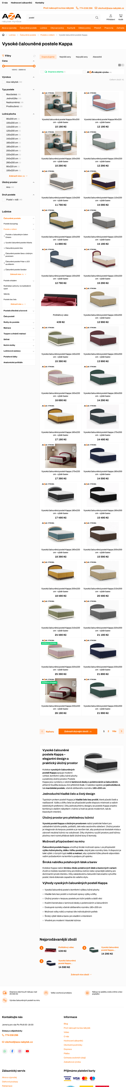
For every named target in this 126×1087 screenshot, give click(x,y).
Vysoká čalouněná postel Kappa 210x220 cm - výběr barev (60, 629)
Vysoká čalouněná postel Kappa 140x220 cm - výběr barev (60, 355)
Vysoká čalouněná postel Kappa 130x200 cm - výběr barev (60, 277)
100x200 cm (13, 123)
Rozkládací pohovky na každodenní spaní (17, 287)
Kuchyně (71, 28)
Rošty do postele (11, 322)
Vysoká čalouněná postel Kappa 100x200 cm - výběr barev (60, 160)
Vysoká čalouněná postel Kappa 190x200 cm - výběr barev (103, 511)
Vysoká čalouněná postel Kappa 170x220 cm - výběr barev (60, 472)
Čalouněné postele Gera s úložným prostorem (18, 255)
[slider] (3, 66)
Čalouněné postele (28, 28)
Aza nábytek (14, 82)
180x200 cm (13, 146)
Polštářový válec (60, 315)
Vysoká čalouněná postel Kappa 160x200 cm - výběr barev (103, 394)
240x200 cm (13, 158)
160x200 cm (13, 142)
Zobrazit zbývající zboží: (78, 731)
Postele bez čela (10, 299)
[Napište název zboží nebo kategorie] (63, 17)
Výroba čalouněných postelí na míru (25, 1000)
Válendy (7, 294)
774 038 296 (86, 8)
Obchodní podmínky (73, 1045)
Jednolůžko (13, 98)
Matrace (7, 328)
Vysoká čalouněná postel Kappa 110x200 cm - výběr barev (60, 199)
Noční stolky (9, 345)
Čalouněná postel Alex (14, 248)
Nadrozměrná (14, 102)
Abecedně (97, 57)
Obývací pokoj (57, 28)
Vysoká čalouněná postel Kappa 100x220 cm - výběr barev (103, 160)
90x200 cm (13, 119)
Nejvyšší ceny (82, 57)
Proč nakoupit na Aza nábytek (58, 8)
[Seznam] (122, 65)
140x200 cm (13, 139)
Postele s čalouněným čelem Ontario (16, 236)
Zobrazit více (17, 176)
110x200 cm (13, 127)
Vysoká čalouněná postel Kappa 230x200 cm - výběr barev (102, 668)
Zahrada (120, 28)
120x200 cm (13, 131)
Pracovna (108, 28)
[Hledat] (97, 17)
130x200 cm (13, 135)
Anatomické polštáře (13, 362)
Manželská (13, 94)
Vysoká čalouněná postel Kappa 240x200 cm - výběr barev (103, 707)
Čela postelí (9, 316)
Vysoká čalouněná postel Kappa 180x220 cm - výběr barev (60, 511)
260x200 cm (13, 162)
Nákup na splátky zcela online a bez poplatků (107, 993)
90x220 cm (13, 166)
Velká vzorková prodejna (61, 993)
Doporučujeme (48, 57)
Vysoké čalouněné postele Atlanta (18, 243)
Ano (10, 187)
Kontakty (39, 3)
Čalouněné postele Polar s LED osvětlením (17, 263)
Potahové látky (10, 357)
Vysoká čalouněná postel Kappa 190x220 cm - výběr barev (60, 551)
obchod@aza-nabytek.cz (111, 8)
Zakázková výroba (72, 1062)
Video (66, 1032)
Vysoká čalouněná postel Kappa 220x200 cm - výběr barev (102, 629)
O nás (5, 3)
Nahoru (50, 731)
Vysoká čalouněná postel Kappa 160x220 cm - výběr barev (60, 433)
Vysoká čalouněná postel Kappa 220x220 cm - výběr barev (60, 668)
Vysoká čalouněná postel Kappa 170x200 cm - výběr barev (103, 433)
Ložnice (43, 28)
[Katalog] (119, 65)
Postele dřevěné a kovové (15, 311)
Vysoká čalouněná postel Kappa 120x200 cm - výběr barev (60, 238)
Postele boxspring (11, 224)
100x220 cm (13, 170)
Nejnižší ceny (65, 57)
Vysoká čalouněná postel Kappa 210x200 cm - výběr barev (103, 590)
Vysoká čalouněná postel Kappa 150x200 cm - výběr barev (103, 355)
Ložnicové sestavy (12, 351)
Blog (66, 1024)
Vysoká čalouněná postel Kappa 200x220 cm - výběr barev (60, 590)
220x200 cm (13, 154)
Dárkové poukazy (10, 1082)
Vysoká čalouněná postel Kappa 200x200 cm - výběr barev (102, 551)
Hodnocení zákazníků (21, 3)
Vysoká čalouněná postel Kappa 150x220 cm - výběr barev (60, 394)
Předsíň (97, 28)
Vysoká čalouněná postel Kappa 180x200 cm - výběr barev (103, 472)
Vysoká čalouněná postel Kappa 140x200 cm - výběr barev (103, 316)
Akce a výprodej (9, 28)
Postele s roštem (47, 35)
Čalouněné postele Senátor (15, 270)
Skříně (6, 339)
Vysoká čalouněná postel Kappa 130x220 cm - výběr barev (103, 277)
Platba (66, 1053)
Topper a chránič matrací (15, 334)
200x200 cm (13, 150)
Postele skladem (10, 281)
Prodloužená (14, 106)
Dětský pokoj (84, 28)
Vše (114, 731)
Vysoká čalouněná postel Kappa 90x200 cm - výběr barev (60, 120)
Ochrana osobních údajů (75, 1058)
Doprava (68, 1049)
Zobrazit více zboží (80, 974)
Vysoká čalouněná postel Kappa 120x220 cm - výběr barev (103, 238)
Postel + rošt (14, 199)
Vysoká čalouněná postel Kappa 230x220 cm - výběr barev (60, 707)
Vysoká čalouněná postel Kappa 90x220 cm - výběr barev (103, 120)
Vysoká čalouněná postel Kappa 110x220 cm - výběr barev (103, 199)
